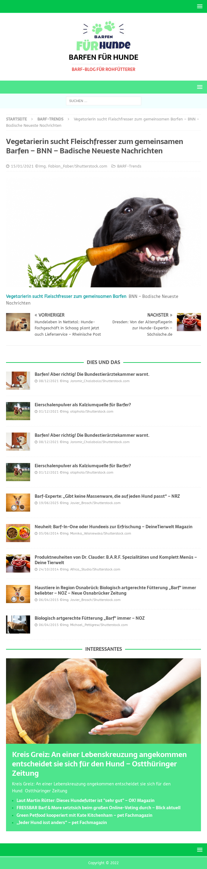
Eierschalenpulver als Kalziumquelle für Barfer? (83, 404)
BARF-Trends (129, 166)
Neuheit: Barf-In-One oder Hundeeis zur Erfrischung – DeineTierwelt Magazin (114, 526)
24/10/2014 (49, 569)
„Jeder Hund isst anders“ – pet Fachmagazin (62, 822)
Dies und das (103, 362)
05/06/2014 (49, 533)
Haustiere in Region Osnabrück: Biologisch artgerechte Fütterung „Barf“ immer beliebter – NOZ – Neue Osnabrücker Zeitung (115, 590)
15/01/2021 (22, 166)
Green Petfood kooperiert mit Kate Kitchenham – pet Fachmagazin (84, 815)
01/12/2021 (49, 412)
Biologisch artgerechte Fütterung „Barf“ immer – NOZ (90, 618)
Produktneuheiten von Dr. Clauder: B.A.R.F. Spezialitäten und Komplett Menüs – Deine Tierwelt (116, 560)
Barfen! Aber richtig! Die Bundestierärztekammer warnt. (92, 374)
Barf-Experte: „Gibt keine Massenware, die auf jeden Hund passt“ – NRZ (107, 496)
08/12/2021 (49, 381)
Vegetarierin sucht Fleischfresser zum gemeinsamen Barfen (66, 296)
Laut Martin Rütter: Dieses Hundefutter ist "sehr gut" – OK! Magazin (86, 800)
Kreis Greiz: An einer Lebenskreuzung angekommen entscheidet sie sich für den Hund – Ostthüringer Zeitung (99, 764)
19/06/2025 (49, 503)
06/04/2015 (49, 600)
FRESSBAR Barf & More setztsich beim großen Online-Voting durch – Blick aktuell (98, 807)
